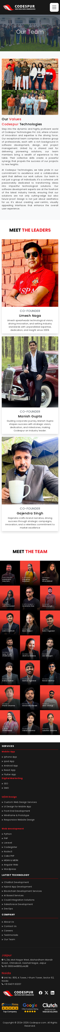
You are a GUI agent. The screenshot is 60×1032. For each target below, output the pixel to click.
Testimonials (11, 935)
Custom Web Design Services (20, 802)
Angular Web (11, 864)
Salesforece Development (18, 904)
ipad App (9, 761)
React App (10, 770)
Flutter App (10, 774)
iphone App (10, 756)
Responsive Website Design (19, 819)
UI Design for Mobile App (17, 806)
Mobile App (8, 751)
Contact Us (10, 926)
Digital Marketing (12, 778)
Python (8, 833)
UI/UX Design (9, 796)
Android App (11, 765)
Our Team (9, 939)
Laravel (8, 842)
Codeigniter (10, 847)
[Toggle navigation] (54, 7)
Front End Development (17, 810)
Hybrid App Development (18, 886)
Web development (13, 828)
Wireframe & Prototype (16, 815)
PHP (6, 838)
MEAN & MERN (11, 860)
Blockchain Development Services (23, 891)
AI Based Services (14, 895)
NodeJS (8, 851)
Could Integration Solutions (19, 899)
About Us (9, 921)
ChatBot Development (16, 882)
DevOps (8, 908)
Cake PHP (9, 855)
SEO (6, 783)
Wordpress (10, 869)
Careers (8, 930)
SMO (6, 787)
